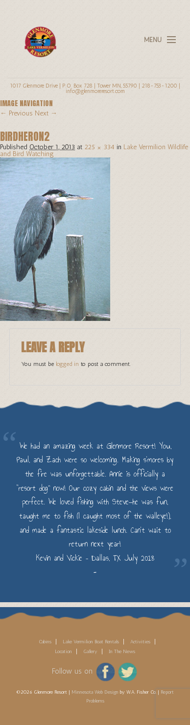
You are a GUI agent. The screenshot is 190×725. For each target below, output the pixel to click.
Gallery (90, 652)
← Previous (16, 113)
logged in (67, 364)
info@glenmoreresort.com (95, 91)
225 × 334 (99, 147)
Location (63, 652)
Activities (140, 642)
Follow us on (72, 671)
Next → (46, 113)
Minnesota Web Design (95, 692)
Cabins (45, 642)
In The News (122, 652)
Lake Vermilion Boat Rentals (91, 642)
